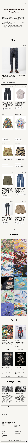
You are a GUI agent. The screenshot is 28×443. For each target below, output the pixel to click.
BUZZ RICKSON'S (4, 434)
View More (14, 35)
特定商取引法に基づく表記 (17, 425)
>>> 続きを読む (8, 23)
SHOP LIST (3, 425)
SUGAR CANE (4, 433)
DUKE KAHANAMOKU (5, 435)
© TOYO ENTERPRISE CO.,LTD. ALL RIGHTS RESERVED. (14, 440)
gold (2, 436)
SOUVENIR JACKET (17, 433)
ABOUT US (3, 424)
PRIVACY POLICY (16, 426)
